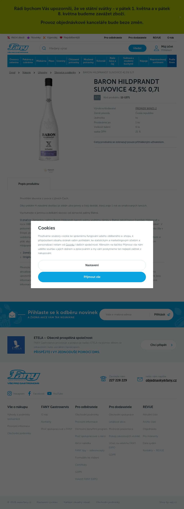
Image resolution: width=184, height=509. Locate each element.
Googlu (70, 244)
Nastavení (92, 265)
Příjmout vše (92, 276)
